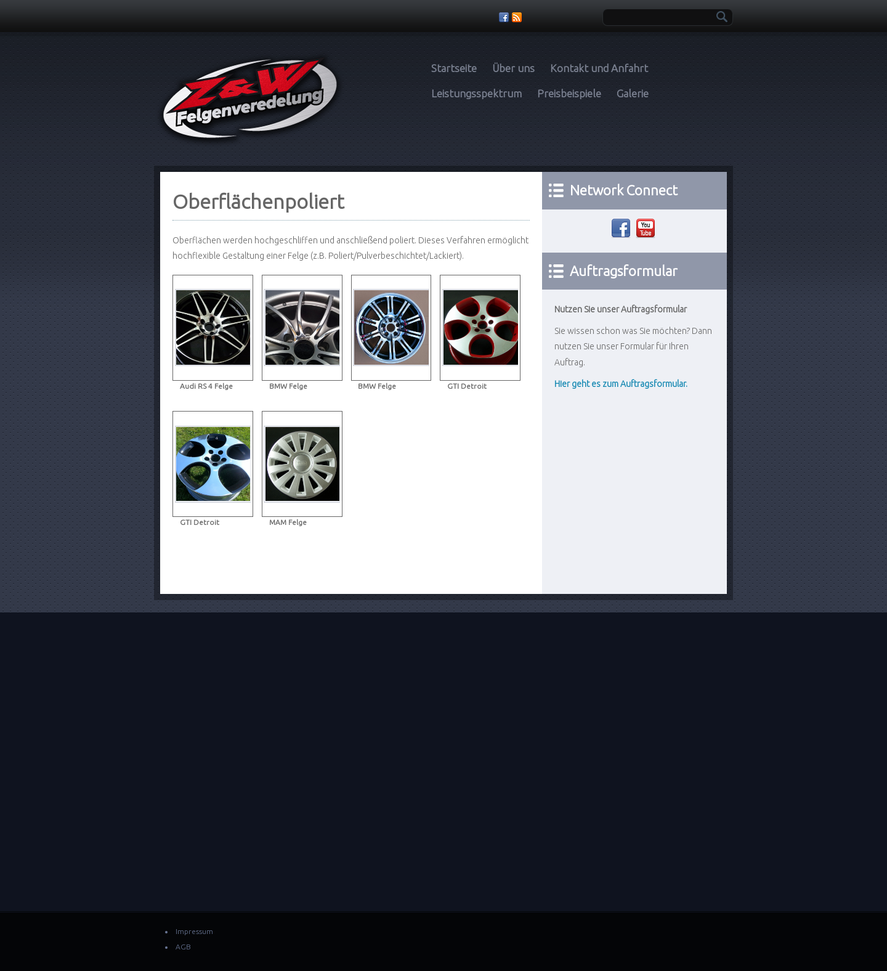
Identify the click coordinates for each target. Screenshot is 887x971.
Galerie (633, 93)
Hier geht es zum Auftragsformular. (620, 384)
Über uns (513, 68)
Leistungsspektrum (476, 93)
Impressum (194, 931)
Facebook (622, 228)
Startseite (454, 68)
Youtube (647, 228)
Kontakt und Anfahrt (599, 68)
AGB (183, 947)
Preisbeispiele (569, 93)
